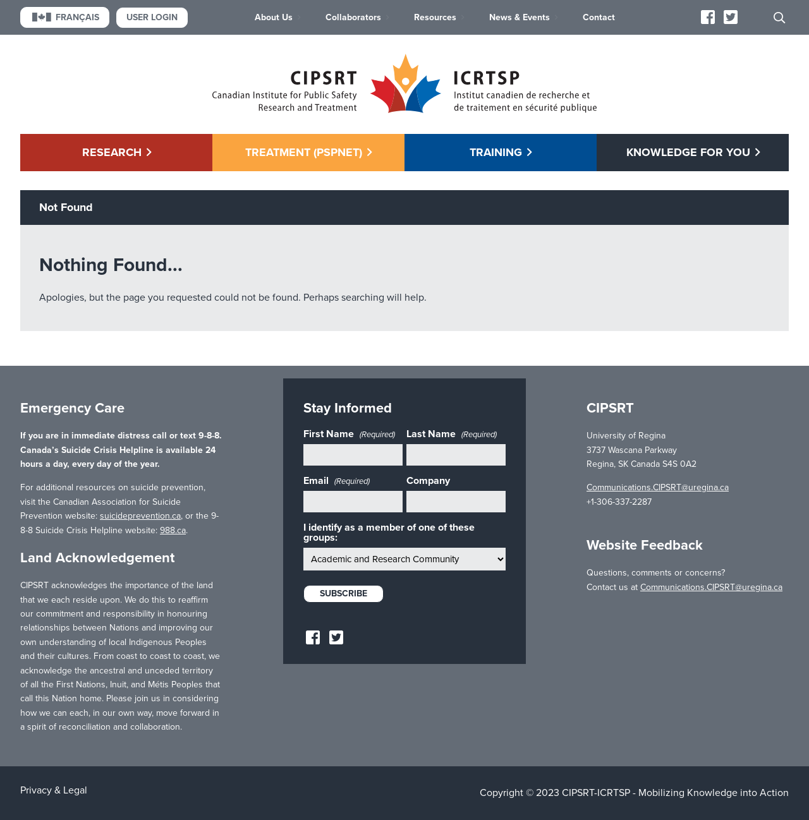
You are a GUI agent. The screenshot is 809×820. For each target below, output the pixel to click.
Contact (599, 17)
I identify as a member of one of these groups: (389, 532)
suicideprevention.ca (140, 515)
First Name (349, 434)
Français (64, 17)
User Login (152, 17)
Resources (435, 17)
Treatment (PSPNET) (303, 152)
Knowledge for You (688, 152)
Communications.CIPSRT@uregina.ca (658, 487)
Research (112, 152)
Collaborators (353, 17)
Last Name (451, 434)
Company (428, 481)
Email (336, 481)
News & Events (519, 17)
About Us (274, 17)
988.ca (173, 530)
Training (496, 152)
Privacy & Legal (53, 790)
